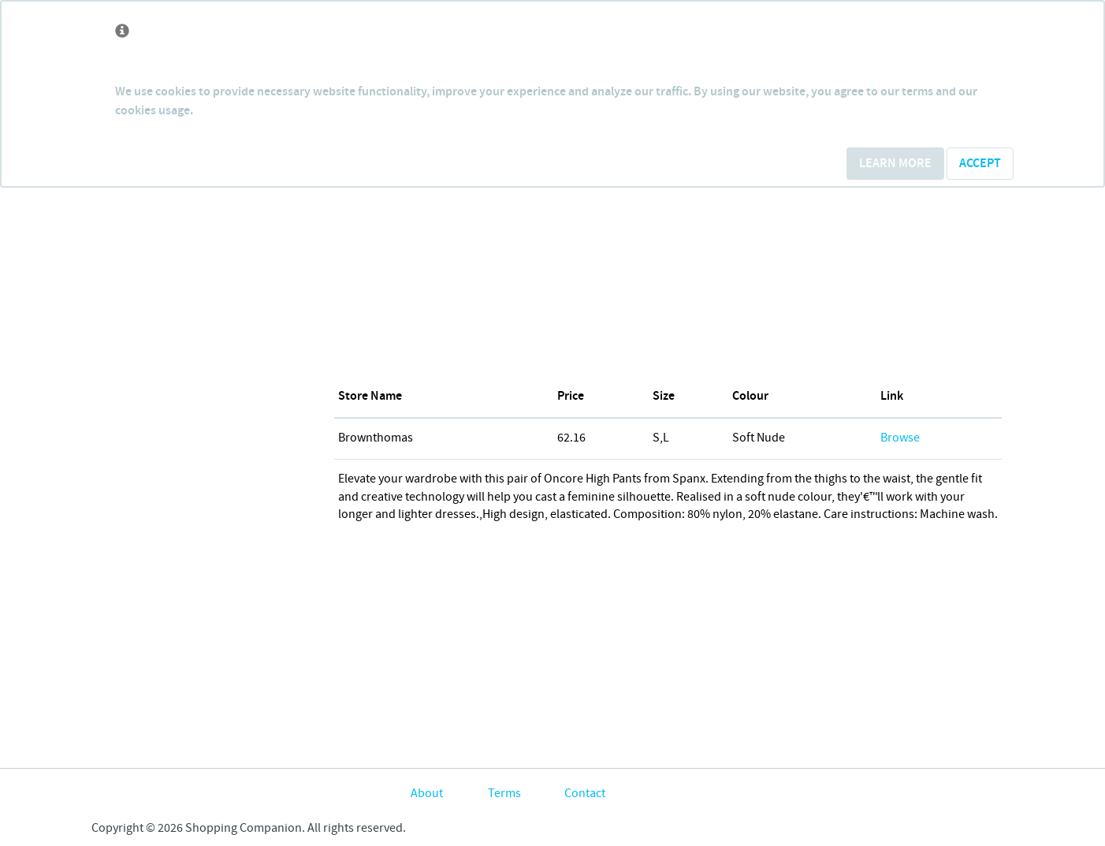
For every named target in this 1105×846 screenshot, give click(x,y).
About (427, 793)
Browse (900, 438)
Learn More (895, 163)
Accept (980, 163)
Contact (584, 793)
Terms (504, 793)
